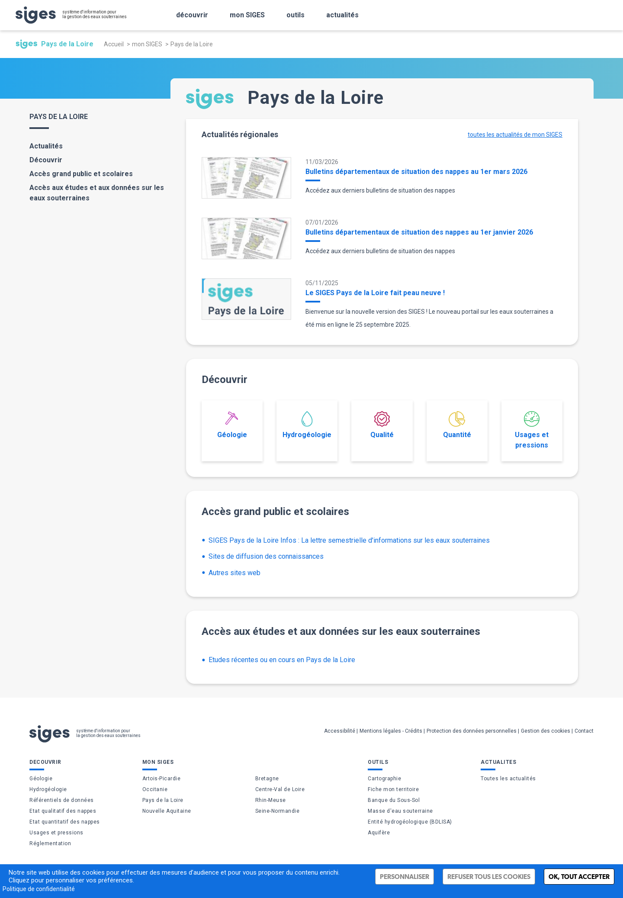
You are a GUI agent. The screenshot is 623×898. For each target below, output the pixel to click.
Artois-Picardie (161, 779)
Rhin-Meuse (270, 800)
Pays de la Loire (162, 800)
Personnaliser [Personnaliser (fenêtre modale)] (404, 876)
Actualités (46, 146)
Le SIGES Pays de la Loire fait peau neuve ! (375, 293)
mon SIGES (147, 44)
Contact (584, 731)
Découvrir (45, 160)
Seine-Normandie (277, 811)
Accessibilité (339, 731)
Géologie (232, 425)
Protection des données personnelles (472, 731)
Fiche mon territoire (393, 789)
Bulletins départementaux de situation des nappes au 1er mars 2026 (416, 171)
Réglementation (50, 843)
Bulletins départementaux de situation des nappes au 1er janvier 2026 (419, 232)
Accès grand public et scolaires (81, 174)
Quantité (457, 425)
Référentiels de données (61, 800)
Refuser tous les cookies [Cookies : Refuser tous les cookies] (488, 876)
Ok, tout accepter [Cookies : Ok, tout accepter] (579, 876)
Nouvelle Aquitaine (166, 811)
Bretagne (267, 779)
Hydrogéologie (307, 425)
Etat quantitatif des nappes (64, 822)
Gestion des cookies (545, 731)
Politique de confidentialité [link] (39, 888)
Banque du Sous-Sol (394, 800)
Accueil (114, 44)
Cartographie (384, 779)
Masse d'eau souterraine (400, 811)
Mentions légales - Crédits (391, 731)
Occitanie (155, 789)
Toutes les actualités (508, 779)
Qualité (382, 425)
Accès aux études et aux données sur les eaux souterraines (96, 192)
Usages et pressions (532, 430)
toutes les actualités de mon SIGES (515, 134)
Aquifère (379, 833)
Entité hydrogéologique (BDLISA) (410, 822)
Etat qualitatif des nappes (62, 811)
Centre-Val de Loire (280, 789)
